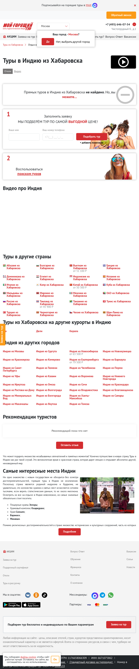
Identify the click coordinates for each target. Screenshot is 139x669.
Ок (55, 659)
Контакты (75, 574)
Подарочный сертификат (15, 567)
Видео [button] (17, 71)
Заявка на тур (9, 559)
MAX (89, 5)
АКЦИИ (8, 551)
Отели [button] (7, 71)
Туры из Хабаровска (13, 44)
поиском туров (29, 173)
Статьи (130, 559)
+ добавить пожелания (91, 142)
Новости (131, 567)
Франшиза (75, 567)
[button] (123, 62)
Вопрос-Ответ (77, 551)
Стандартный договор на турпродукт (91, 662)
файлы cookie (28, 657)
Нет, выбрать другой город (73, 41)
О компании (76, 582)
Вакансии (131, 551)
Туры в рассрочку (11, 583)
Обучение (75, 559)
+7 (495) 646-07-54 (118, 24)
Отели (6, 575)
